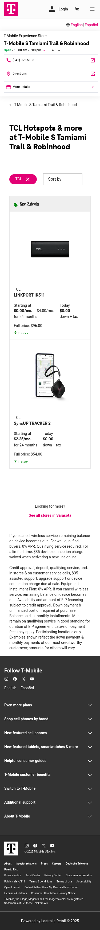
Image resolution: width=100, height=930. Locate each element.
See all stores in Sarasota (50, 515)
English (77, 25)
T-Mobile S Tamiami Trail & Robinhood (45, 105)
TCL (18, 179)
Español (91, 25)
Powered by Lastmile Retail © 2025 (50, 921)
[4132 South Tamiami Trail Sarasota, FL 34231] (51, 73)
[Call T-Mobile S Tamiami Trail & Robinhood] (51, 60)
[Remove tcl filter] (25, 179)
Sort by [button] (63, 179)
